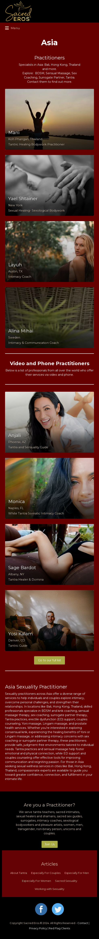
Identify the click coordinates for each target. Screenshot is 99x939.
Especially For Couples (45, 872)
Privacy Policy (38, 928)
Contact (82, 923)
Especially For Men (77, 872)
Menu (12, 28)
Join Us (50, 844)
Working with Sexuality (49, 889)
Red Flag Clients (59, 928)
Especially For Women (36, 880)
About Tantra (18, 872)
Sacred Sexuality (66, 880)
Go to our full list (49, 660)
